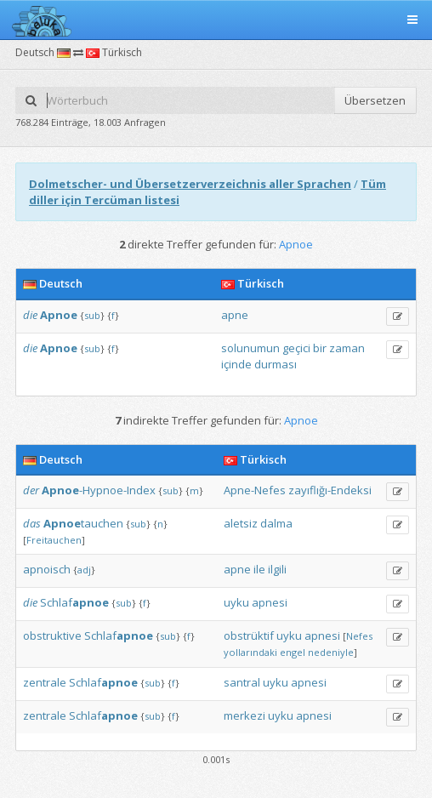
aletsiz (241, 523)
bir (320, 348)
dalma (276, 523)
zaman (347, 348)
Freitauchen (54, 539)
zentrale (44, 682)
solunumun (250, 348)
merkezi (244, 715)
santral (242, 682)
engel (292, 652)
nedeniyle (331, 652)
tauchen (83, 523)
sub (92, 315)
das (32, 523)
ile (259, 569)
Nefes (359, 636)
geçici (296, 348)
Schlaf (74, 602)
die (30, 314)
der (31, 490)
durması (275, 364)
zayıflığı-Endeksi (330, 490)
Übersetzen (375, 100)
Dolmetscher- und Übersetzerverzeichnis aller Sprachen (190, 183)
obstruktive (52, 635)
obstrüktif (249, 635)
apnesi (269, 602)
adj (84, 569)
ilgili (277, 569)
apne (234, 314)
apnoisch (47, 569)
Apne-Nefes (255, 490)
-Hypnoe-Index (99, 490)
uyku (236, 602)
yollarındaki (250, 652)
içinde (236, 364)
